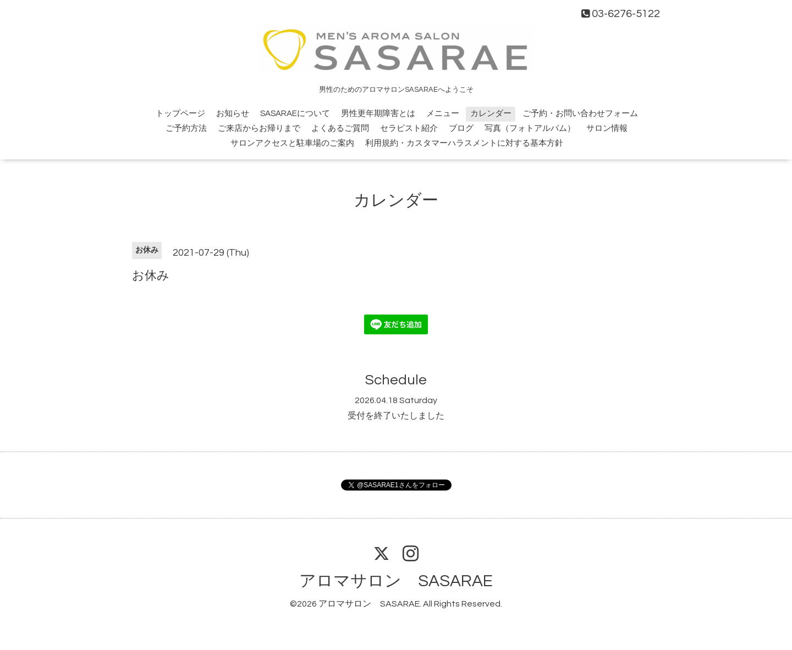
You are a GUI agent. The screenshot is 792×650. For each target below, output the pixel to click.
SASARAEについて (295, 113)
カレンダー (491, 113)
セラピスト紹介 (409, 128)
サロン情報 (607, 128)
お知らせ (232, 113)
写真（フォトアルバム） (530, 128)
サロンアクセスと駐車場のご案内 (292, 143)
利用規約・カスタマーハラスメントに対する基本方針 (464, 143)
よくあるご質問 (340, 128)
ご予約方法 (186, 128)
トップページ (180, 113)
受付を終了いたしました (396, 415)
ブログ (461, 128)
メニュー (442, 113)
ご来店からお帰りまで (259, 128)
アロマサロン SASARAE (396, 581)
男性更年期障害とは (378, 113)
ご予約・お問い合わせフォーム (580, 113)
